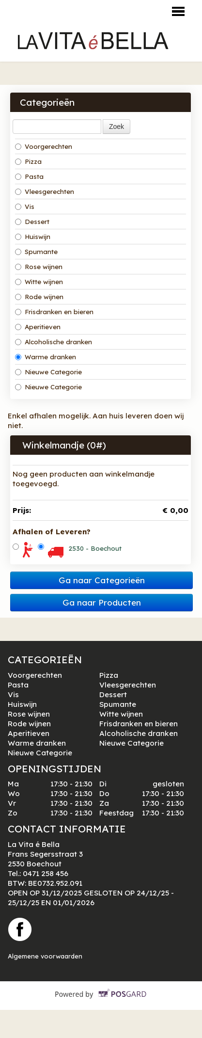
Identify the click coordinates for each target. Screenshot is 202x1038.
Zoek (116, 126)
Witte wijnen (39, 282)
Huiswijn (32, 236)
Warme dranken (45, 357)
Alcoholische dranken (53, 342)
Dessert (32, 221)
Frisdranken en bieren (54, 312)
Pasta (29, 176)
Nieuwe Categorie (48, 372)
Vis (24, 206)
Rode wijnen (39, 297)
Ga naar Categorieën (102, 580)
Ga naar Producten (101, 602)
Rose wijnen (38, 267)
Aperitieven (38, 327)
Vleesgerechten (44, 191)
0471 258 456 (45, 873)
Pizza (28, 161)
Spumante (36, 252)
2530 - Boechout (95, 548)
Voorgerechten (43, 146)
